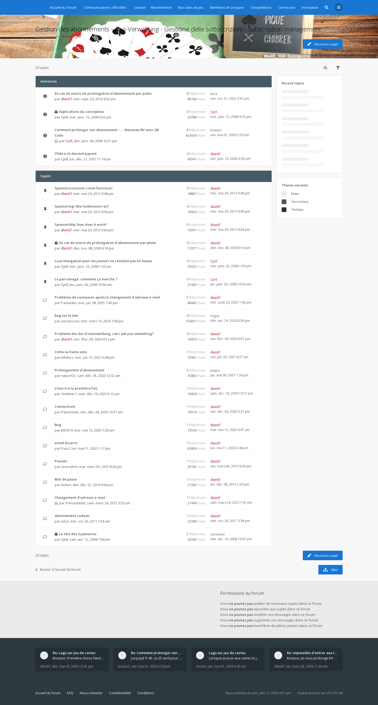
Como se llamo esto (71, 351)
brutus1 (216, 130)
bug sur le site (66, 315)
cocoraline (69, 466)
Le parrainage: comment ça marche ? (86, 279)
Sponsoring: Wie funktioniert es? (82, 206)
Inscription (310, 7)
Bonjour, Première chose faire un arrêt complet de (78, 658)
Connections (65, 406)
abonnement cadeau (72, 515)
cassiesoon (70, 321)
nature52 (68, 375)
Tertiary (297, 209)
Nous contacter (91, 693)
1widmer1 (69, 393)
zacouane (217, 534)
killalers (67, 357)
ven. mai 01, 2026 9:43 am (226, 666)
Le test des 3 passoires (77, 533)
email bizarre (66, 442)
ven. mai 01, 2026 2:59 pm (150, 666)
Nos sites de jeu (191, 7)
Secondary (300, 201)
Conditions (145, 693)
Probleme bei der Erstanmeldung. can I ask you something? (104, 333)
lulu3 (65, 521)
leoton (66, 484)
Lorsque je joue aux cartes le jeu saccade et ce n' (234, 658)
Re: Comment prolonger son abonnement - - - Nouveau (156, 652)
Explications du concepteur (82, 111)
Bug (58, 424)
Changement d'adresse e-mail (80, 497)
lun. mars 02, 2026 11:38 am (307, 666)
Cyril (77, 36)
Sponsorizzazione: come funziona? (84, 188)
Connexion (286, 7)
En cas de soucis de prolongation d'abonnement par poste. (103, 93)
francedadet (75, 503)
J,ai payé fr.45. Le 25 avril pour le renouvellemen (156, 658)
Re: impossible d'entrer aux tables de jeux (312, 652)
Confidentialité (120, 693)
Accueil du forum (48, 693)
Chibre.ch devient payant (76, 153)
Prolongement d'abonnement (79, 370)
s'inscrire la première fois (76, 388)
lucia (213, 94)
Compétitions (261, 7)
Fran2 (65, 448)
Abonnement (161, 7)
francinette (70, 412)
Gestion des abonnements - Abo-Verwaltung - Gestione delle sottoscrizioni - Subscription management (178, 29)
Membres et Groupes (227, 7)
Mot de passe (66, 479)
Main (295, 193)
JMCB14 (67, 430)
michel (201, 666)
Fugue (214, 316)
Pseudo (61, 461)
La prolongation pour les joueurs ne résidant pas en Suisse (103, 260)
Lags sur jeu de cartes (227, 652)
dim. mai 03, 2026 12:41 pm (72, 666)
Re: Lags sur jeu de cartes (74, 652)
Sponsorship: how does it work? (81, 224)
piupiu (215, 370)
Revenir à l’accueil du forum (58, 569)
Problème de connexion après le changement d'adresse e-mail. (108, 297)
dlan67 (67, 36)
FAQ (70, 693)
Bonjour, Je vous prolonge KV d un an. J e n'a (312, 658)
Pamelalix (69, 302)
